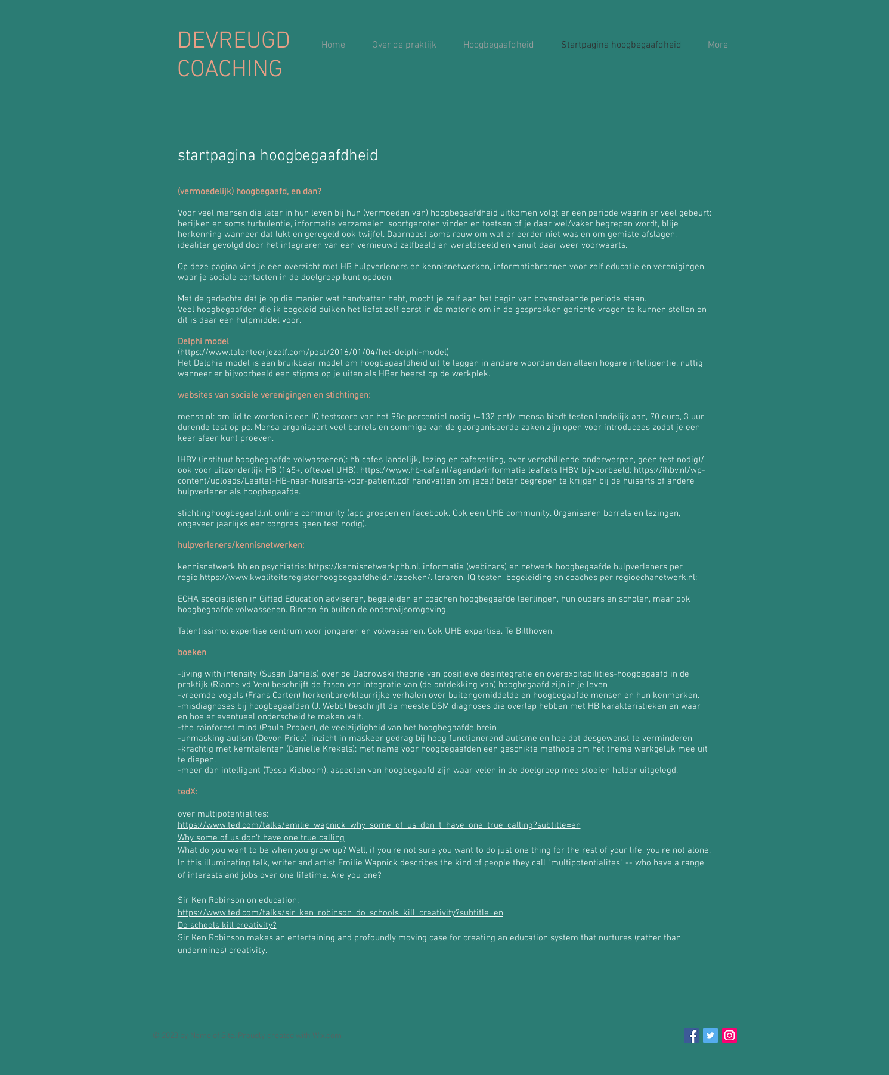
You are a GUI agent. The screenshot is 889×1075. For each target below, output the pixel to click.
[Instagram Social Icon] (729, 1035)
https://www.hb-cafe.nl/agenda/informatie (443, 470)
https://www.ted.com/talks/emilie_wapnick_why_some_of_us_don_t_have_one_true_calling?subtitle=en (379, 825)
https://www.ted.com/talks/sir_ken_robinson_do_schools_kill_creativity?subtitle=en (340, 913)
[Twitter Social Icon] (710, 1035)
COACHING (230, 70)
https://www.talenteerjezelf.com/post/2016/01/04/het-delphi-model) (314, 352)
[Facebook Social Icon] (691, 1035)
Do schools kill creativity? (227, 925)
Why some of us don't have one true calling (261, 838)
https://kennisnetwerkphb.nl (364, 567)
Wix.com (327, 1036)
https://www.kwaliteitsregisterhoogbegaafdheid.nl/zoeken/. (316, 577)
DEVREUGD (233, 41)
